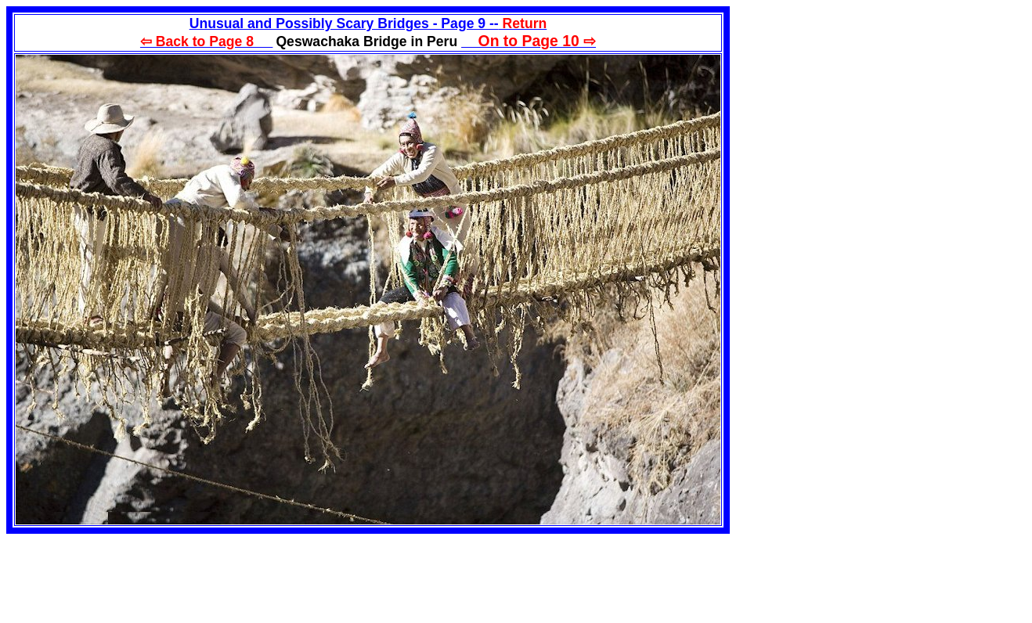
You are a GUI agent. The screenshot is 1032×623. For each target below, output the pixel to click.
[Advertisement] (861, 115)
